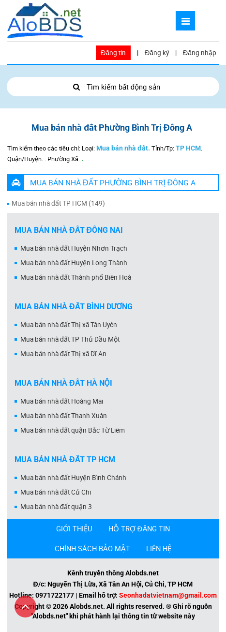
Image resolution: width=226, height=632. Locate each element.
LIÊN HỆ (158, 548)
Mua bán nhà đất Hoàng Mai (61, 401)
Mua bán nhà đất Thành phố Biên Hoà (75, 277)
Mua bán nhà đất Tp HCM (65, 459)
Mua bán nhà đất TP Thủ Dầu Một (70, 339)
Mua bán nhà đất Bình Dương (74, 306)
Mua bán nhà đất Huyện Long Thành (73, 262)
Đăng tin (113, 52)
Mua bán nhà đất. (123, 148)
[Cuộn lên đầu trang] (25, 606)
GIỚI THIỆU (74, 528)
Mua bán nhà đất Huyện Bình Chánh (73, 477)
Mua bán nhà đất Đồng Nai (69, 230)
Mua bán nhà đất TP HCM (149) (58, 203)
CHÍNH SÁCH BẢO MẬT (92, 548)
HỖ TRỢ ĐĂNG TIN (139, 528)
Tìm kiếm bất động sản (113, 86)
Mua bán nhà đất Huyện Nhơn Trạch (73, 248)
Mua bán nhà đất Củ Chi (55, 492)
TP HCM (188, 148)
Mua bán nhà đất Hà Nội (63, 383)
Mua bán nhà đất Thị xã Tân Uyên (68, 324)
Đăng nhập (199, 52)
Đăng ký (157, 52)
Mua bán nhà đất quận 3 (56, 506)
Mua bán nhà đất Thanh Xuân (63, 415)
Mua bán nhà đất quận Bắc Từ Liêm (72, 430)
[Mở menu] (185, 20)
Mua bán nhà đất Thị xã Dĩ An (63, 353)
